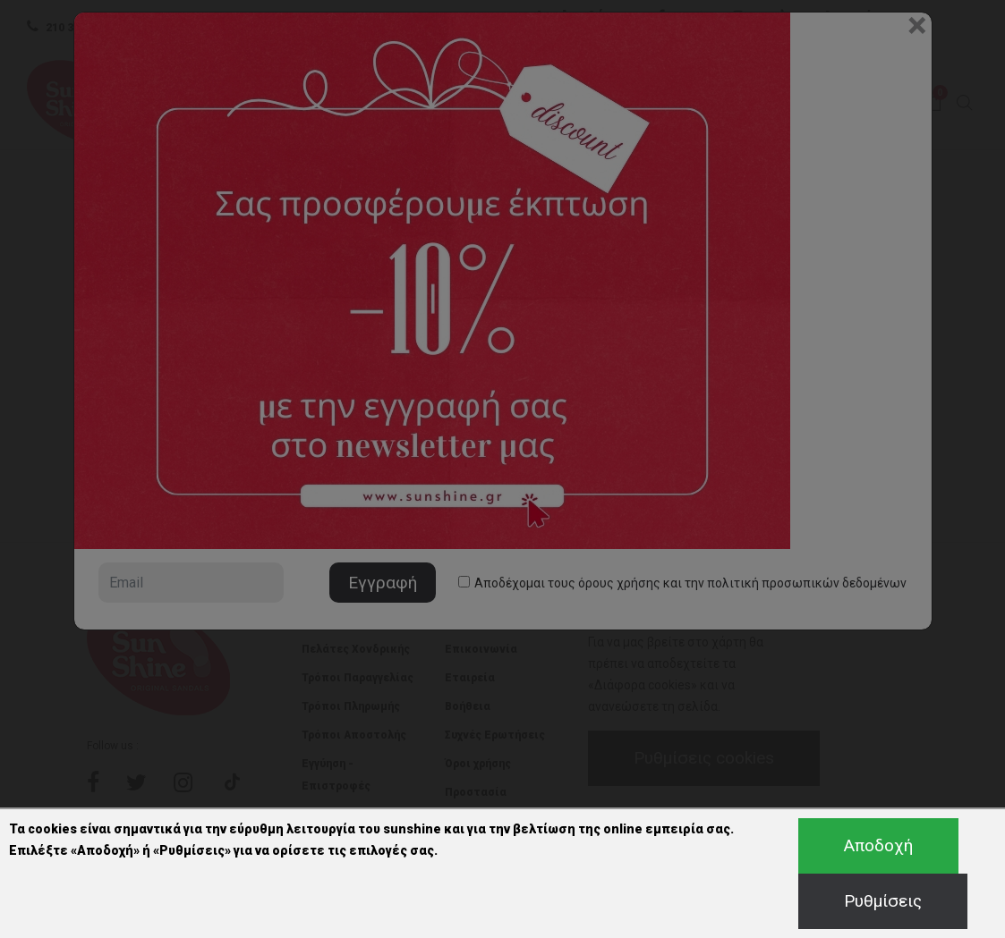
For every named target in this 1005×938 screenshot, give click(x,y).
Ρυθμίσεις (883, 901)
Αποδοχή (878, 845)
